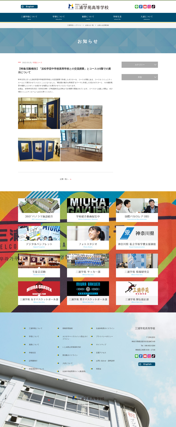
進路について (34, 345)
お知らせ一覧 (89, 25)
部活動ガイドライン (70, 355)
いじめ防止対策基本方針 (72, 347)
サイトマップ (101, 345)
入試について (68, 363)
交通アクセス (101, 353)
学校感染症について (36, 369)
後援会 (65, 379)
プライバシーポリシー (104, 336)
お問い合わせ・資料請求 (105, 361)
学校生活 (32, 353)
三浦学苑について (35, 328)
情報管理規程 (68, 328)
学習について (34, 336)
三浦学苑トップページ (74, 25)
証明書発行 (33, 361)
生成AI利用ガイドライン (105, 328)
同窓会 (98, 369)
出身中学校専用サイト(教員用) (74, 371)
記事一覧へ (64, 179)
